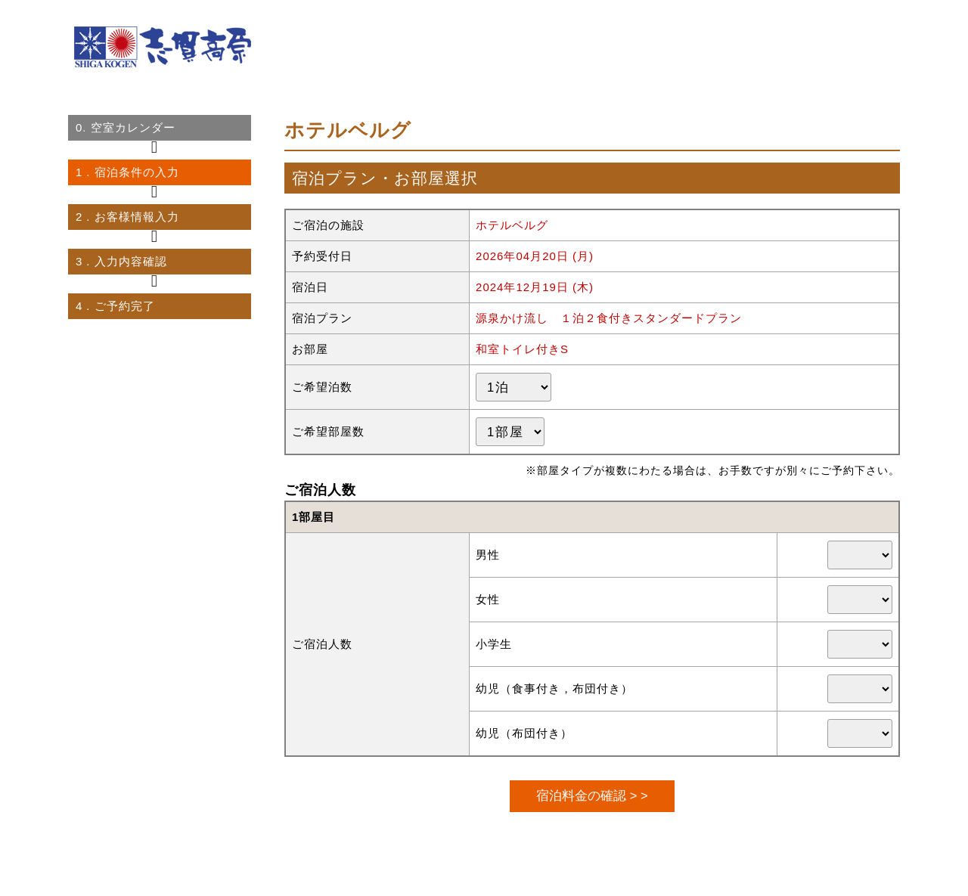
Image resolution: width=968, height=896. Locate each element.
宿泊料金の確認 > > (591, 795)
